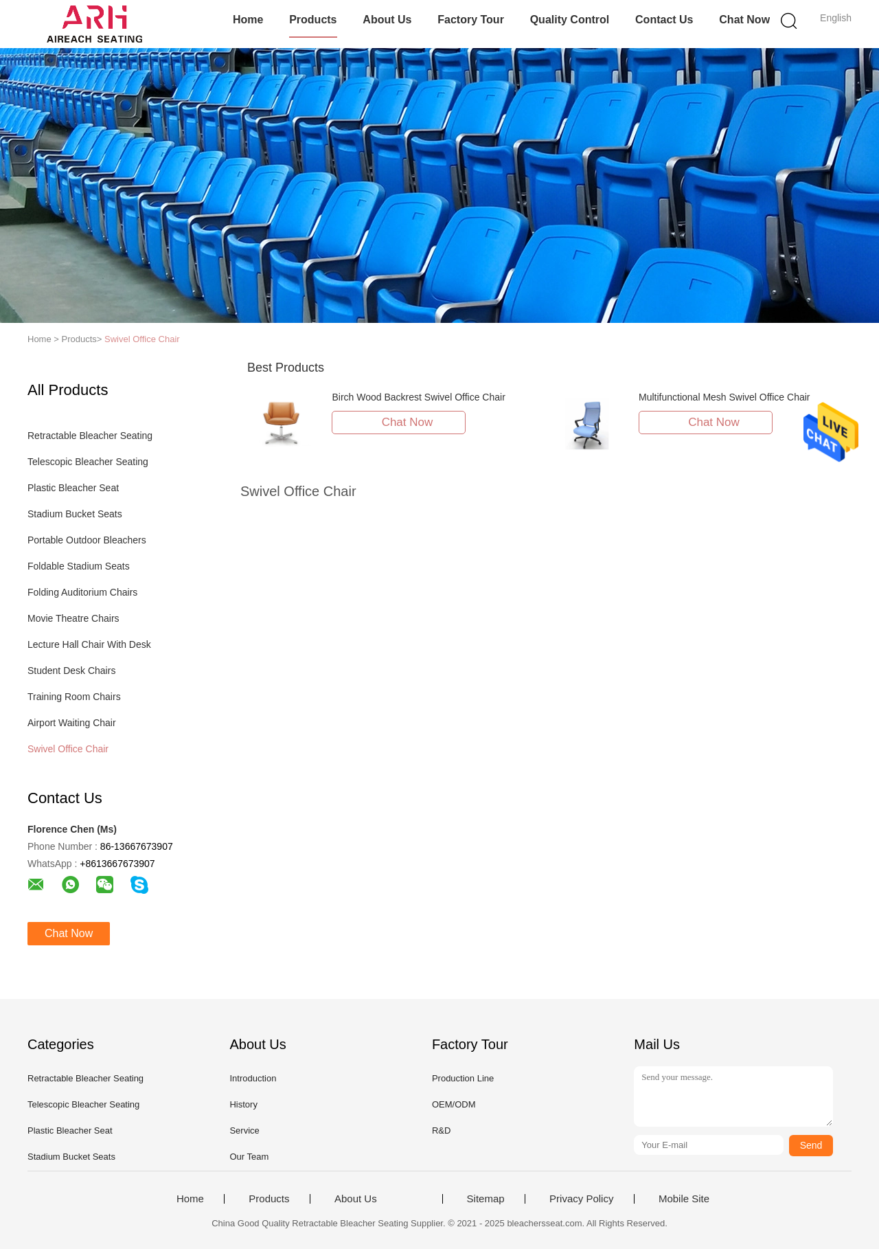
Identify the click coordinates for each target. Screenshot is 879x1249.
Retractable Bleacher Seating (89, 435)
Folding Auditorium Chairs (82, 592)
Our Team (249, 1156)
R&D (441, 1130)
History (243, 1104)
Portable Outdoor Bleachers (86, 540)
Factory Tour (470, 19)
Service (244, 1130)
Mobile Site (684, 1199)
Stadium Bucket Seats (74, 513)
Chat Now (744, 19)
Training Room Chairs (74, 696)
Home (248, 19)
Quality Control (570, 19)
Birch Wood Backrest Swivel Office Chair (418, 397)
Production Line (463, 1078)
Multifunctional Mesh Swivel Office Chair (724, 397)
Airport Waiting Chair (71, 722)
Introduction (252, 1078)
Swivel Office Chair (142, 339)
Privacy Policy (581, 1199)
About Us (387, 19)
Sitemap (486, 1199)
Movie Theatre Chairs (73, 618)
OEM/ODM (454, 1104)
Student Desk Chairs (71, 670)
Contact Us (664, 19)
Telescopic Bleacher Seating (87, 461)
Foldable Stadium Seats (78, 566)
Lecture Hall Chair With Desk (89, 644)
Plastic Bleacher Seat (73, 487)
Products (312, 19)
